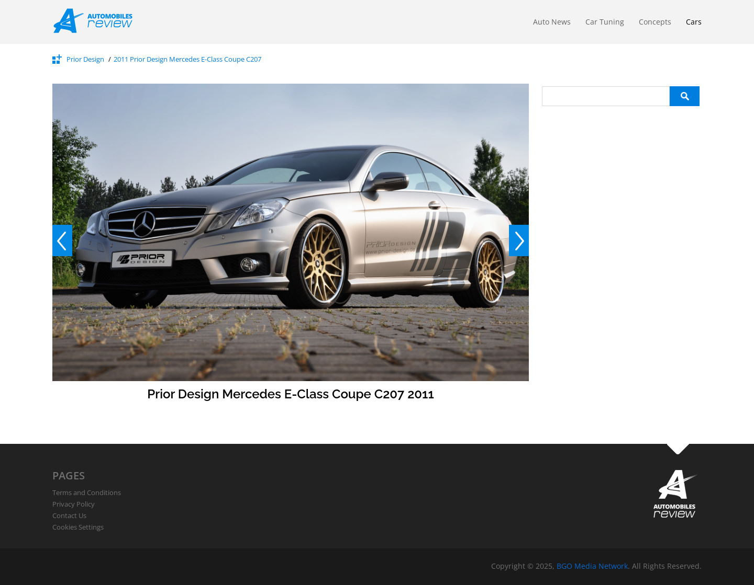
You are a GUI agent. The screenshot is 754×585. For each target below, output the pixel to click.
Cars (694, 22)
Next (519, 240)
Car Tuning (604, 22)
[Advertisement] (620, 263)
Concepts (655, 22)
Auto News (552, 22)
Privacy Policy (73, 504)
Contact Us (69, 515)
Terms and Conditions (86, 492)
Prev (62, 240)
